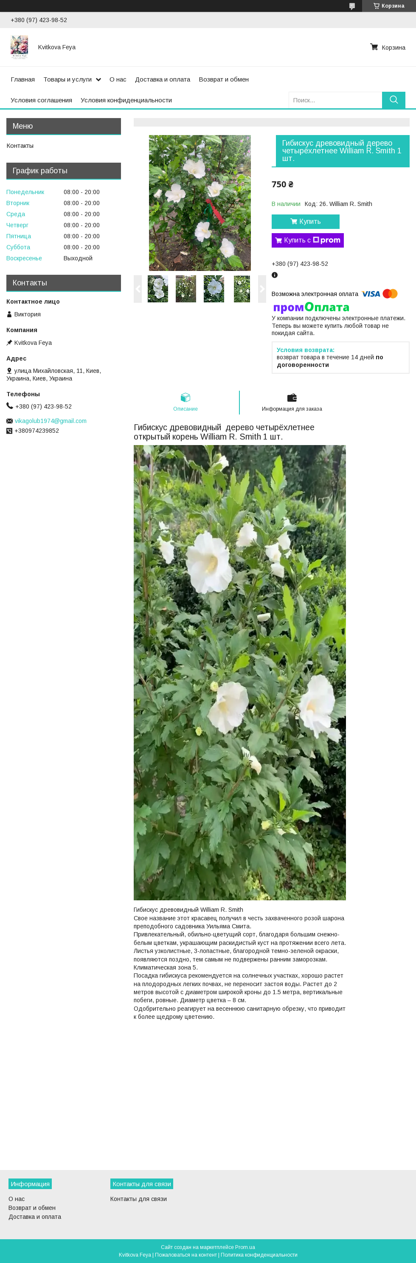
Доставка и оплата (162, 79)
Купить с (312, 240)
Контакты (20, 145)
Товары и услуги (67, 79)
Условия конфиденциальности (126, 100)
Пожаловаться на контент (186, 1255)
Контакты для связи (138, 1198)
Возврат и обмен (224, 79)
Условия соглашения (41, 100)
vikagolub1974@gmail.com (51, 420)
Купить (310, 221)
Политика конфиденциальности (259, 1255)
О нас (118, 79)
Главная (23, 79)
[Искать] (393, 100)
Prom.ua (245, 1247)
